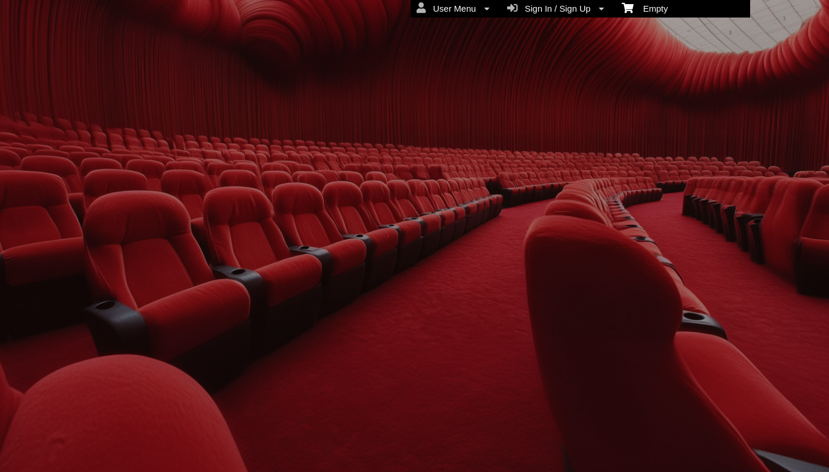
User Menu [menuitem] (453, 8)
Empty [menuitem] (645, 7)
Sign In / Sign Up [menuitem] (555, 8)
